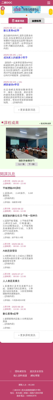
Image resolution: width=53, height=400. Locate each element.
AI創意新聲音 (10, 250)
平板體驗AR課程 (12, 188)
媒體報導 (36, 21)
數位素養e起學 (11, 313)
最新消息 (19, 21)
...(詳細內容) (9, 198)
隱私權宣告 (20, 371)
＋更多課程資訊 (26, 335)
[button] (26, 15)
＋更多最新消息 (26, 109)
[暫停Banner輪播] (3, 8)
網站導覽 (35, 375)
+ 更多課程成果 (45, 123)
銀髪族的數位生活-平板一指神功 (20, 215)
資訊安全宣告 (36, 371)
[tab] (18, 20)
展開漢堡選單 (49, 3)
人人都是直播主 (11, 281)
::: (1, 1)
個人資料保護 (20, 375)
